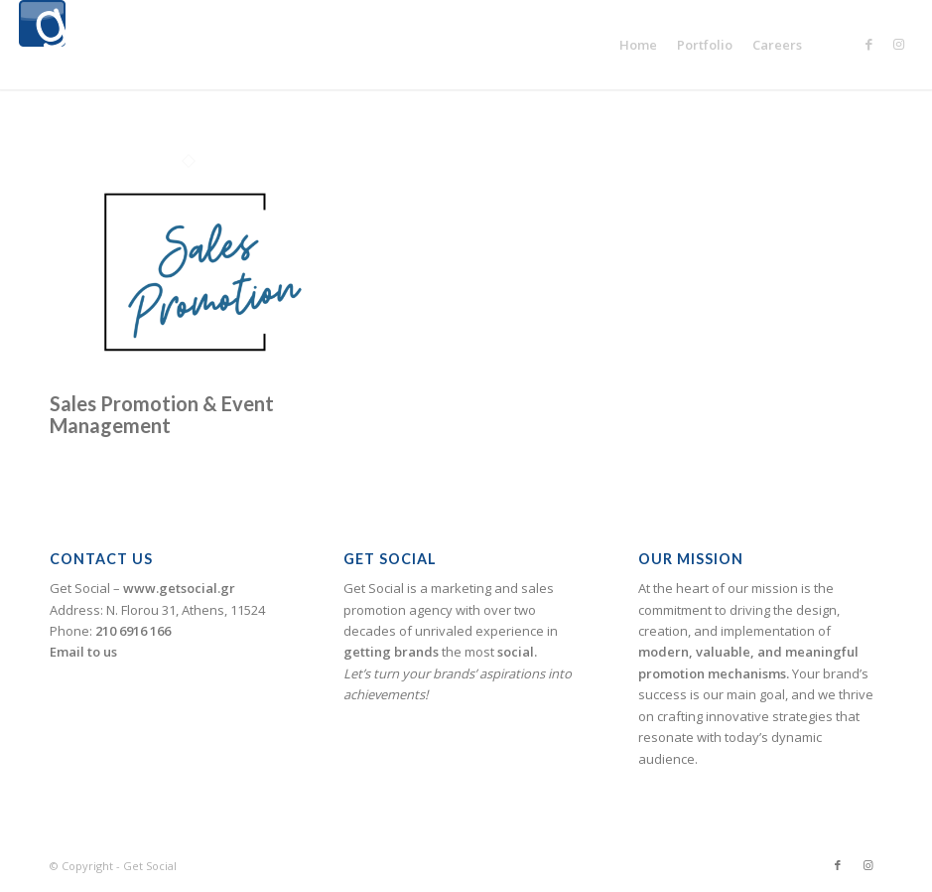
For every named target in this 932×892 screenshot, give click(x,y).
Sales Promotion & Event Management (162, 414)
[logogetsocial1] (42, 44)
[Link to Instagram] (898, 44)
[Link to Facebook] (868, 44)
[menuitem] (638, 44)
